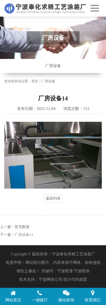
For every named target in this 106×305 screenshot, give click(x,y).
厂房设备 (53, 66)
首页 (34, 81)
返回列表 (53, 198)
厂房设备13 (24, 239)
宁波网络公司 (50, 279)
